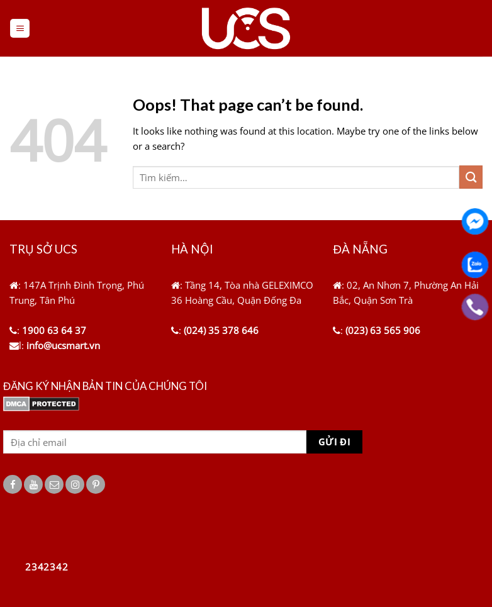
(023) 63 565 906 (382, 330)
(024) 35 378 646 (221, 330)
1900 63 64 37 (54, 330)
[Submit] (471, 177)
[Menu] (20, 28)
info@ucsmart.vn (63, 345)
